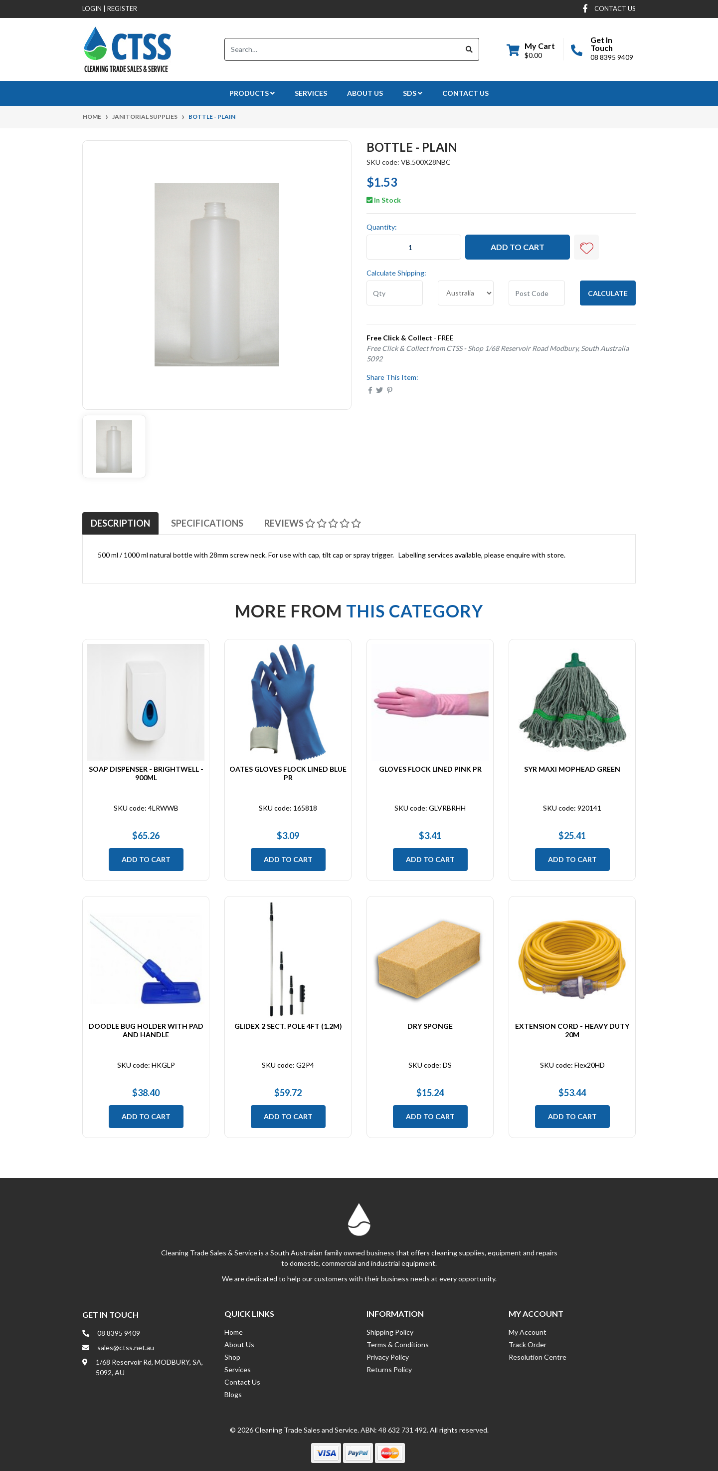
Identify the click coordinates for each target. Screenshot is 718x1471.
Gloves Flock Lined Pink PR (430, 769)
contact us (615, 8)
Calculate (608, 293)
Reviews (312, 523)
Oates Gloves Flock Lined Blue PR (288, 773)
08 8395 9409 (611, 57)
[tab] (120, 523)
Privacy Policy (387, 1357)
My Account (527, 1332)
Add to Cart (517, 247)
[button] (586, 247)
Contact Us (465, 93)
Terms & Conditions (397, 1344)
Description (120, 523)
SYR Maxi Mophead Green (572, 769)
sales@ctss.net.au (125, 1347)
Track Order (527, 1344)
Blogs (233, 1394)
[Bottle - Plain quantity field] (413, 247)
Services (311, 93)
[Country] (466, 293)
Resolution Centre (537, 1357)
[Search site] (469, 49)
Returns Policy (389, 1369)
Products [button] (252, 93)
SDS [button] (412, 93)
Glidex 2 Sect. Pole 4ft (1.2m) (288, 1026)
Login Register (109, 8)
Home (233, 1332)
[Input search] (342, 49)
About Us (365, 93)
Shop (232, 1357)
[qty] (394, 293)
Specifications (207, 523)
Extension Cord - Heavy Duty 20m (572, 1030)
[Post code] (537, 293)
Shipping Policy (389, 1332)
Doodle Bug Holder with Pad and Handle (146, 1030)
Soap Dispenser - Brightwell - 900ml (146, 773)
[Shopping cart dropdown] (530, 49)
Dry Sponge (430, 1026)
